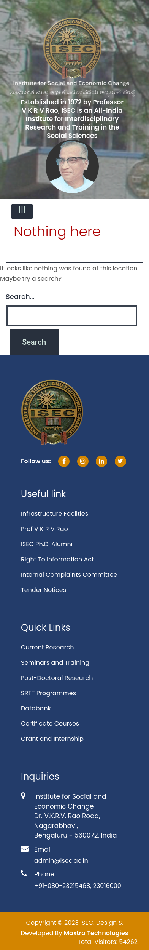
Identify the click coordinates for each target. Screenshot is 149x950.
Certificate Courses (50, 723)
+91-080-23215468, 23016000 (77, 885)
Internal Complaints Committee (69, 574)
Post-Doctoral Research (57, 677)
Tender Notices (43, 589)
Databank (36, 708)
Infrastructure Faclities (54, 513)
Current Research (47, 647)
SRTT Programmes (48, 693)
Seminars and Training (55, 662)
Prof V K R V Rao (44, 529)
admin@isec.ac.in (61, 860)
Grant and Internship (52, 738)
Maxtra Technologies (96, 933)
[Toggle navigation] (22, 211)
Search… (20, 296)
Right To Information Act (57, 559)
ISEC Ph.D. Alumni (47, 544)
